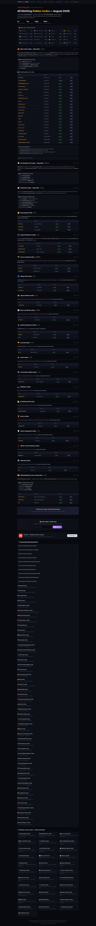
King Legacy (51, 1)
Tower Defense (40, 43)
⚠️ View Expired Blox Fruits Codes (48, 158)
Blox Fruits (32, 1)
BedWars (40, 39)
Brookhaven (55, 39)
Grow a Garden (68, 1)
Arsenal (55, 37)
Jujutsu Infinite (70, 34)
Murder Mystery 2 (40, 37)
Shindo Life (55, 34)
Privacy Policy (43, 923)
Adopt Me (45, 1)
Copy (71, 77)
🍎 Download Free (72, 535)
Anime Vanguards (26, 43)
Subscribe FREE (57, 527)
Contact (54, 923)
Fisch (70, 37)
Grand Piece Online (26, 39)
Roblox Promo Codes (70, 43)
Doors (70, 39)
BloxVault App (49, 923)
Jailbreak (55, 43)
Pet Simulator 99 (40, 31)
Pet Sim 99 (39, 1)
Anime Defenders (59, 1)
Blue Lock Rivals (26, 37)
